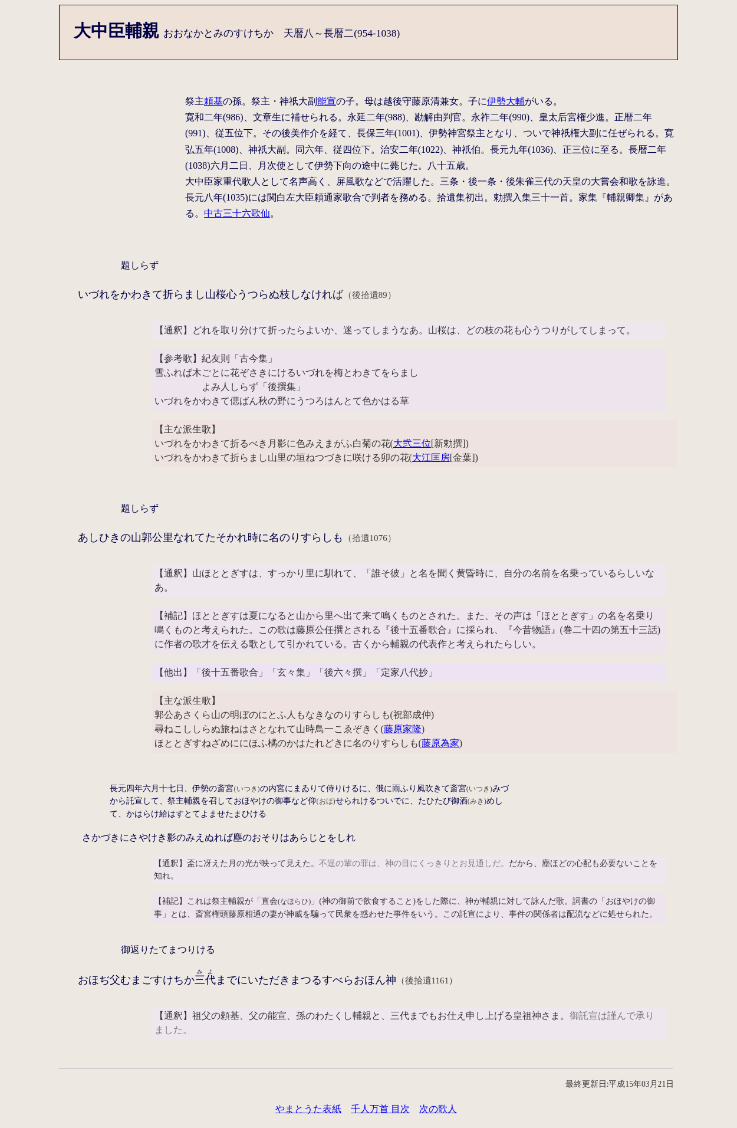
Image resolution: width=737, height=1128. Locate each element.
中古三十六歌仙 (237, 213)
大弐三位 (412, 443)
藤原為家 (440, 743)
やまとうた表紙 (308, 1109)
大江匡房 (431, 457)
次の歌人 (438, 1109)
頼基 (213, 101)
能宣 (326, 101)
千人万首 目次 (380, 1109)
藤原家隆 (403, 729)
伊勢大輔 (506, 101)
